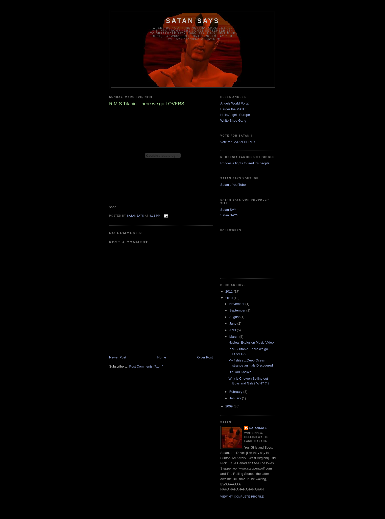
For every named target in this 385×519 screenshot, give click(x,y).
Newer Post (117, 357)
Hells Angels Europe (235, 115)
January (235, 398)
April (233, 330)
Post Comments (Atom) (146, 366)
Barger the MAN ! (233, 109)
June (233, 323)
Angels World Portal (234, 103)
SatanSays (258, 428)
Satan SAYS (229, 215)
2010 (229, 298)
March (234, 337)
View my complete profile (242, 496)
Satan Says (193, 20)
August (234, 317)
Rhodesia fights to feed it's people (245, 163)
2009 (229, 406)
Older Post (205, 357)
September (237, 310)
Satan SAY (228, 210)
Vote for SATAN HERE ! (237, 142)
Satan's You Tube (233, 185)
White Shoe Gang (233, 120)
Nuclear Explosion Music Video (251, 342)
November (237, 304)
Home (161, 357)
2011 (229, 291)
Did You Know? (239, 372)
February (236, 392)
